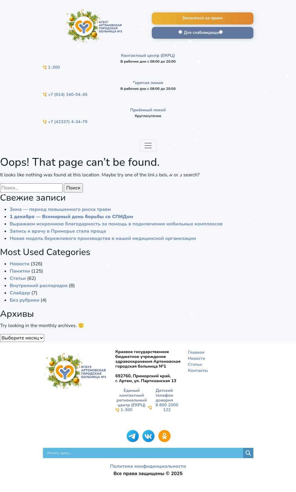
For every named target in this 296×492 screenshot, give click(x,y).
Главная (196, 352)
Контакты (198, 370)
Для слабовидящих (202, 32)
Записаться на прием (202, 18)
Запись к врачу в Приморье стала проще (58, 231)
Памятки (20, 271)
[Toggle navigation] (148, 145)
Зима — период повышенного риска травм (60, 209)
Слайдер (20, 293)
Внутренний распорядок (39, 285)
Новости (19, 264)
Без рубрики (24, 300)
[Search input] (144, 453)
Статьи (18, 278)
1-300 (51, 67)
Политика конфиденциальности (148, 466)
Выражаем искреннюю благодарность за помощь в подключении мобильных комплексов (116, 224)
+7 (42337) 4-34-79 (65, 122)
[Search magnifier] (248, 453)
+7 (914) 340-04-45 (65, 94)
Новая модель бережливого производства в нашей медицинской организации (103, 238)
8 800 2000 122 (163, 407)
